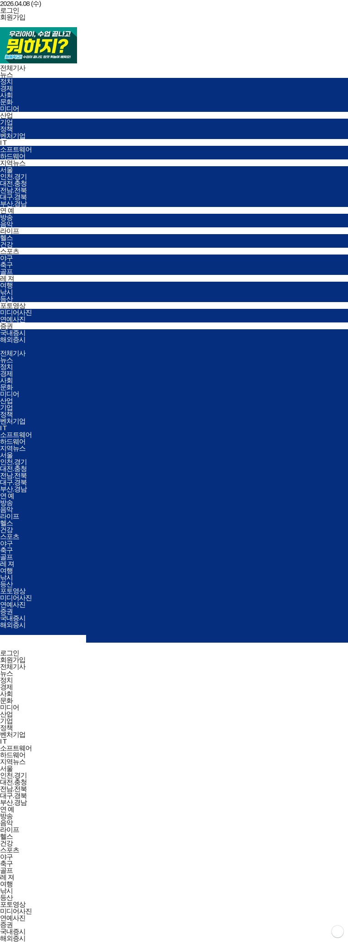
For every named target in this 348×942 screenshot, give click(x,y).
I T (3, 142)
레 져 (7, 278)
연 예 (7, 210)
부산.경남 (13, 203)
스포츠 (9, 251)
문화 (6, 102)
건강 (6, 244)
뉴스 (6, 74)
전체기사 (12, 68)
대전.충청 (13, 183)
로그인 (9, 10)
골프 (6, 271)
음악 (6, 224)
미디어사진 (16, 312)
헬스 (6, 237)
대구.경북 (13, 197)
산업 (6, 115)
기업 (6, 122)
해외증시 (12, 339)
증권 (6, 326)
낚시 (6, 292)
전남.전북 (13, 190)
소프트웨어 (16, 149)
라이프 (9, 231)
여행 (6, 285)
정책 (6, 129)
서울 (6, 169)
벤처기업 (12, 135)
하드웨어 (12, 156)
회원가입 (12, 17)
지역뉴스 (12, 163)
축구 (6, 265)
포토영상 (12, 305)
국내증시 (12, 332)
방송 (6, 217)
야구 (6, 258)
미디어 (9, 108)
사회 (6, 95)
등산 (6, 299)
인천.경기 (13, 176)
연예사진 (12, 319)
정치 (6, 81)
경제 (6, 88)
